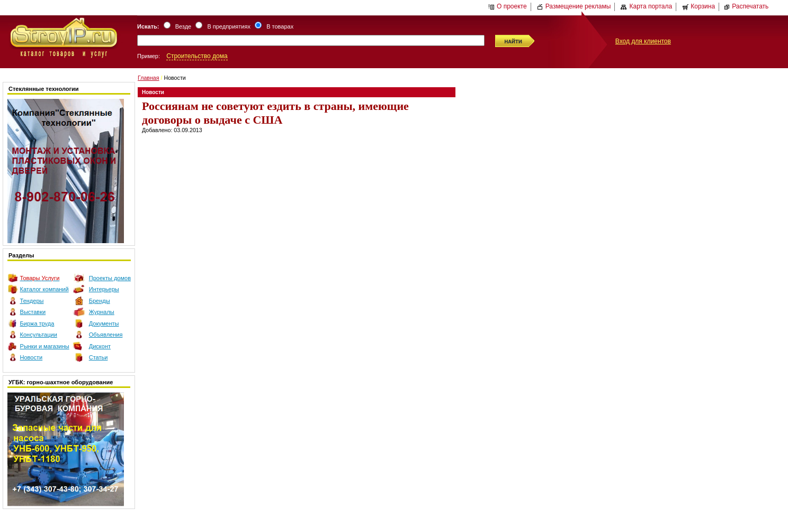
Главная (148, 78)
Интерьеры (104, 289)
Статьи (98, 357)
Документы (104, 323)
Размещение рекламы (574, 6)
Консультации (38, 334)
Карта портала (646, 6)
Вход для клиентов (643, 41)
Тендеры (32, 301)
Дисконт (100, 346)
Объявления (106, 334)
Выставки (33, 312)
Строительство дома (196, 56)
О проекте (507, 6)
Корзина (698, 6)
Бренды (99, 301)
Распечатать (745, 6)
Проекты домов (110, 278)
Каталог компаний (44, 289)
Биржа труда (37, 323)
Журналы (101, 312)
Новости (31, 357)
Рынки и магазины (44, 346)
